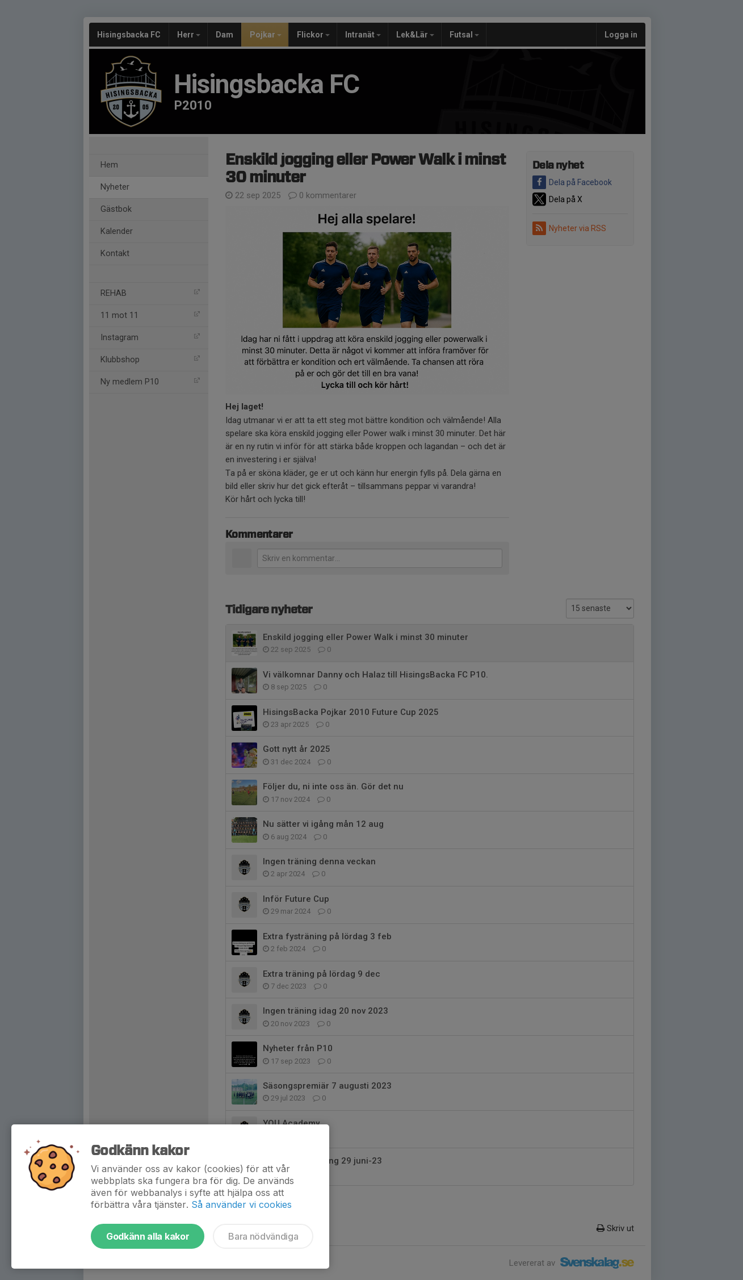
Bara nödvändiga (263, 1236)
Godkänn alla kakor (147, 1236)
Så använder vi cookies (241, 1204)
